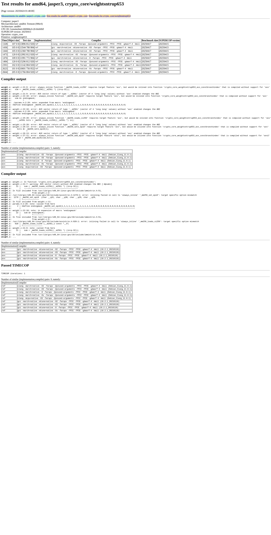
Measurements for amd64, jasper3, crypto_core (23, 16)
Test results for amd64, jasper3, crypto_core (67, 16)
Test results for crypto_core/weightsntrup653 (110, 16)
